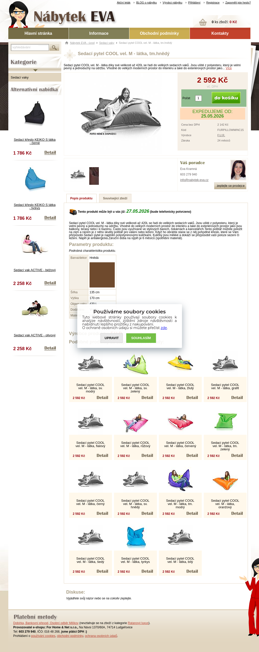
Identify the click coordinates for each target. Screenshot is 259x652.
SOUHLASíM (141, 338)
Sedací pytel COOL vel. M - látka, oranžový (225, 504)
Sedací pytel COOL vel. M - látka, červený (180, 444)
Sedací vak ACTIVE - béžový (35, 270)
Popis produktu (81, 198)
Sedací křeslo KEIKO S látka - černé (34, 141)
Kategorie (15, 58)
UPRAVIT (112, 338)
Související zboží (115, 198)
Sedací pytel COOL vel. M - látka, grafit (225, 386)
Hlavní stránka (38, 33)
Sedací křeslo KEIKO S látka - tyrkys (34, 206)
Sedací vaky (20, 77)
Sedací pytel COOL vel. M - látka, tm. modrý (180, 504)
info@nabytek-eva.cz (194, 180)
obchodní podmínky (70, 636)
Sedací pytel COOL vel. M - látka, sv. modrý (90, 388)
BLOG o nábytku (146, 2)
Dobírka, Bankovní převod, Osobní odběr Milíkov (46, 623)
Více (229, 68)
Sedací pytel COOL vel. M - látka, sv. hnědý (135, 504)
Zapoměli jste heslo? (238, 2)
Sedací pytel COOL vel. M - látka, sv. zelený (135, 388)
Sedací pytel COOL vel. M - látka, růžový (135, 444)
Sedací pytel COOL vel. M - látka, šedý (90, 560)
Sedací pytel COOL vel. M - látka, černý (90, 502)
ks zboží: (224, 22)
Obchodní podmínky (159, 33)
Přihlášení (194, 2)
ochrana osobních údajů (101, 636)
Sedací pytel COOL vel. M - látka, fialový (90, 444)
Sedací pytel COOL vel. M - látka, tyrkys (135, 560)
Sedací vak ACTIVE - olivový (34, 335)
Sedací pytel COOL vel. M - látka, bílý (180, 560)
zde (164, 327)
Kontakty (219, 33)
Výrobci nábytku (172, 2)
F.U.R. (221, 135)
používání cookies (43, 636)
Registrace (213, 2)
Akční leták (123, 2)
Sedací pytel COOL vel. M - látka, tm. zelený (225, 446)
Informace (98, 33)
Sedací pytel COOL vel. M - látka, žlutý (180, 386)
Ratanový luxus (138, 623)
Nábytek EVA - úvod (82, 42)
